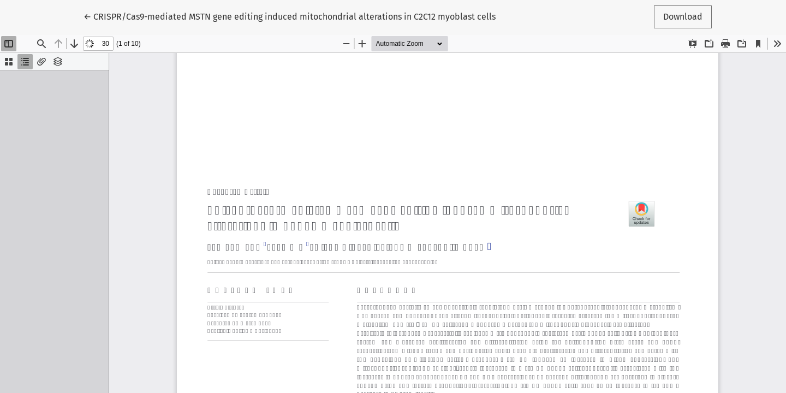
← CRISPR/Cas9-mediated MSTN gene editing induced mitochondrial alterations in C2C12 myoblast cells (290, 16)
